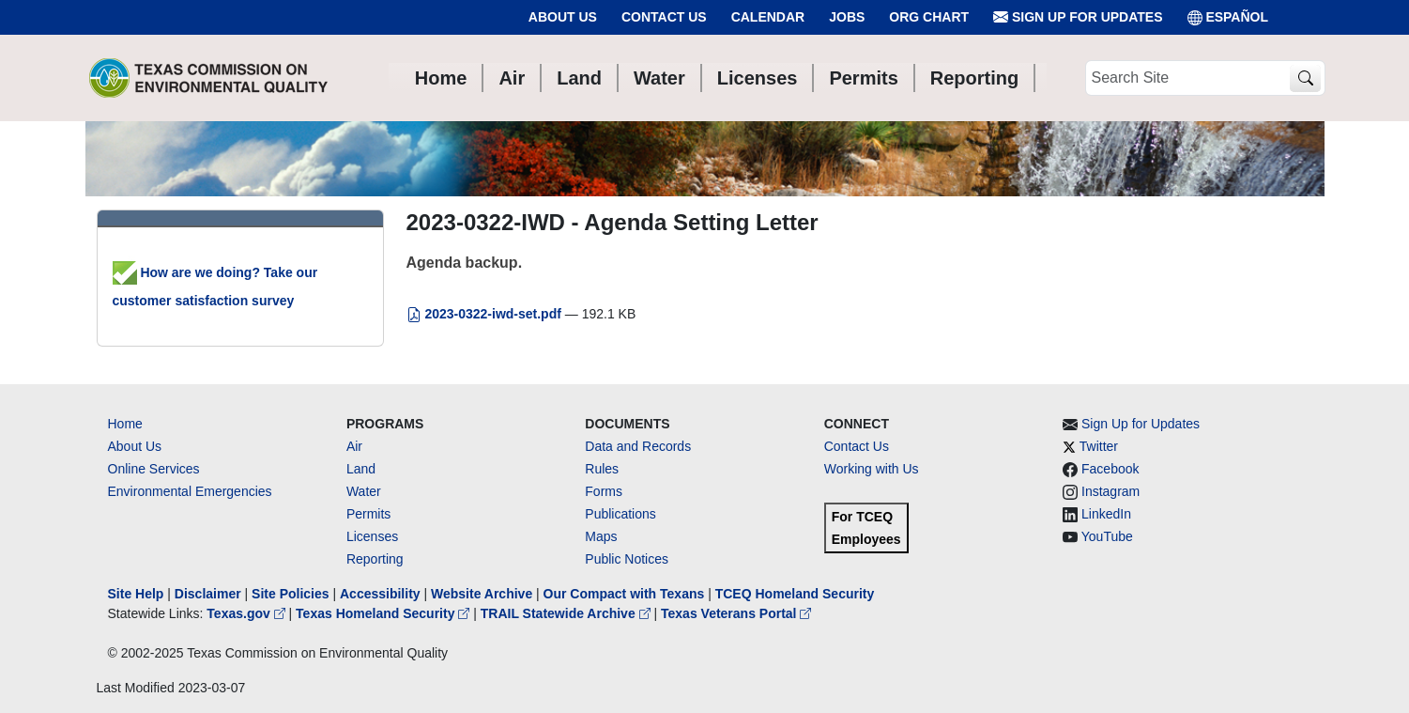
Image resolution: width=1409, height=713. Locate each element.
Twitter (1099, 446)
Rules (602, 468)
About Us (562, 16)
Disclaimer (208, 593)
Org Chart (929, 16)
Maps (601, 536)
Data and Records (638, 446)
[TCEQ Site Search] (1305, 78)
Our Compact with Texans (624, 593)
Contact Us (664, 16)
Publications (620, 513)
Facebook (1110, 468)
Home (125, 423)
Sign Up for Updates (1077, 17)
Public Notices (626, 558)
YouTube (1107, 536)
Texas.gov (247, 613)
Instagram (1110, 491)
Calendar (768, 16)
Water (363, 491)
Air (354, 446)
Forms (603, 491)
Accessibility (382, 593)
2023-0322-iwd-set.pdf (485, 313)
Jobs (847, 16)
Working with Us (871, 468)
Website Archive (481, 593)
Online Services (154, 468)
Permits (368, 513)
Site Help (136, 593)
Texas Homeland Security (384, 613)
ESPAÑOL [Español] (1228, 17)
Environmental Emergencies (190, 491)
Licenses (372, 536)
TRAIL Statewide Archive (567, 613)
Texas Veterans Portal (736, 613)
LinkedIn (1106, 513)
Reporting (375, 558)
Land (360, 468)
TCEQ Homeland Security (795, 593)
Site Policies (290, 593)
